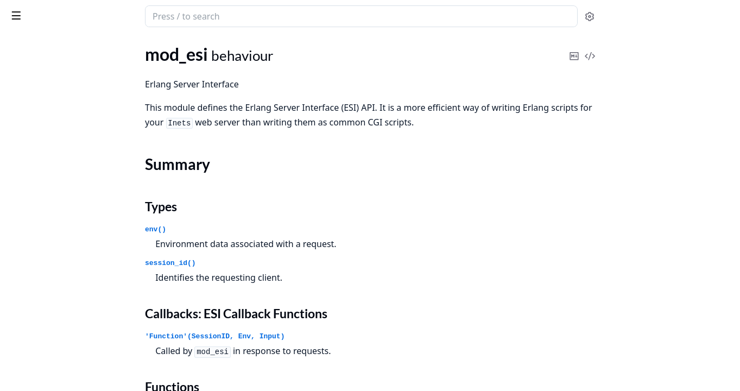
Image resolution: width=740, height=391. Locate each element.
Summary (36, 259)
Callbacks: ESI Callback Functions (80, 285)
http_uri (22, 356)
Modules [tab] (65, 44)
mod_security (33, 318)
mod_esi (23, 240)
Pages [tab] (19, 44)
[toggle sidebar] (149, 15)
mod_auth (26, 225)
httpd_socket (32, 181)
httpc (18, 115)
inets (50, 10)
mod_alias (26, 211)
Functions (37, 298)
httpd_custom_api (41, 167)
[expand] (152, 79)
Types (30, 272)
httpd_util (26, 196)
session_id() (251, 263)
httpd (18, 152)
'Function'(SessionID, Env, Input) (296, 336)
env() (237, 229)
